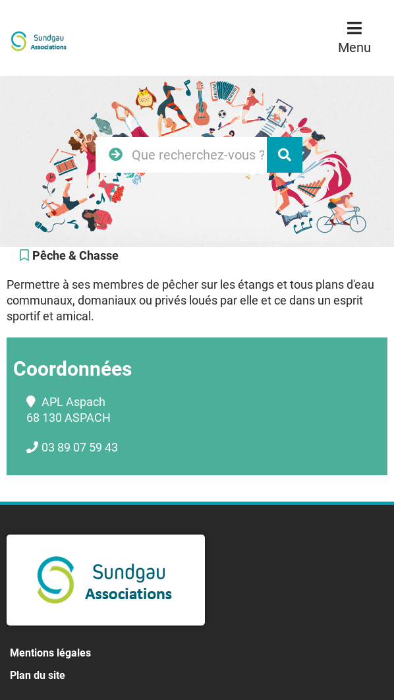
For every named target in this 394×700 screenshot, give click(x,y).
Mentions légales (50, 653)
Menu (354, 47)
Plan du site (37, 675)
